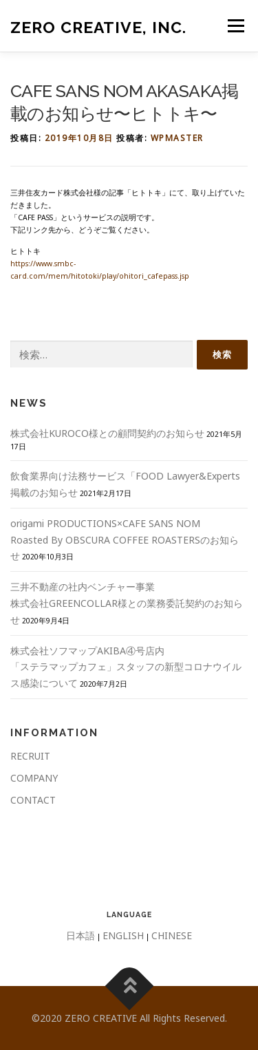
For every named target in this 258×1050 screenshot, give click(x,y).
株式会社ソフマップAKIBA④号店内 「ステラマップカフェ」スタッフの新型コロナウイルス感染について (125, 667)
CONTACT (33, 799)
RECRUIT (30, 755)
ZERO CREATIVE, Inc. (98, 27)
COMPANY (34, 777)
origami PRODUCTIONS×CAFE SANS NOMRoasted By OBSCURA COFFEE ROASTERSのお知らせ (124, 540)
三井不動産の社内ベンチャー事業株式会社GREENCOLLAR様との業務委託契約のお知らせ (126, 603)
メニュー (236, 25)
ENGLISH (123, 935)
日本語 (80, 935)
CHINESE (171, 935)
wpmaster (177, 138)
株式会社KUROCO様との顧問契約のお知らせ (107, 433)
